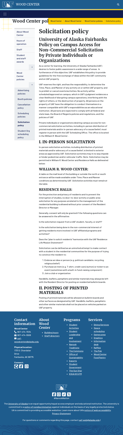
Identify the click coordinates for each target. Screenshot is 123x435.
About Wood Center (73, 21)
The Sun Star (75, 370)
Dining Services (101, 324)
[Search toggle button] (118, 4)
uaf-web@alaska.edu (89, 420)
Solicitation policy (24, 124)
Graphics (98, 337)
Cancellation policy (24, 106)
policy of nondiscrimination (38, 407)
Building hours (51, 332)
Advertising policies (23, 92)
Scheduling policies (23, 115)
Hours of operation (21, 42)
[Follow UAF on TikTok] (64, 394)
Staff (19, 49)
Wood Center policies (94, 21)
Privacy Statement (61, 413)
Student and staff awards (21, 58)
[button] (32, 67)
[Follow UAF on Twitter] (69, 394)
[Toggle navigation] (5, 14)
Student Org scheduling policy (24, 134)
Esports (73, 360)
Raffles (97, 347)
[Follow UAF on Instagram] (58, 394)
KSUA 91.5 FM (75, 374)
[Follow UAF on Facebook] (54, 394)
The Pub (98, 351)
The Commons (76, 351)
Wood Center (56, 21)
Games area (100, 334)
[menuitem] (24, 33)
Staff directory (52, 335)
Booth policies (25, 99)
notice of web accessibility (97, 410)
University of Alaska (18, 403)
